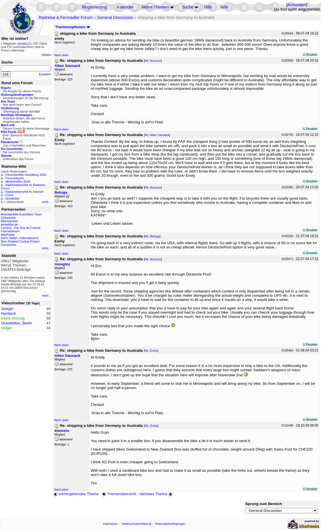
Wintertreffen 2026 (17, 181)
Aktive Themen (155, 7)
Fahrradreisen (10, 231)
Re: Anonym (153, 60)
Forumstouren (14, 178)
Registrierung (94, 7)
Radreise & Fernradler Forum (66, 17)
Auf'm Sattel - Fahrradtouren (20, 238)
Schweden (12, 198)
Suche (188, 7)
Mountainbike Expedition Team (21, 214)
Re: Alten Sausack (157, 135)
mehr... (46, 202)
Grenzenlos (8, 244)
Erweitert (45, 74)
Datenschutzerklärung (136, 523)
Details (46, 54)
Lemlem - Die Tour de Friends (20, 228)
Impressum (110, 523)
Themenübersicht (119, 494)
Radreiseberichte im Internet (24, 191)
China (9, 195)
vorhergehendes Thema (76, 494)
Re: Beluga (152, 236)
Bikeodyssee (9, 221)
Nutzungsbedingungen (170, 523)
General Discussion (115, 17)
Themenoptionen (72, 27)
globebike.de (9, 224)
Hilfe (208, 7)
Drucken (310, 54)
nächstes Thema (156, 494)
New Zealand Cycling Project (20, 241)
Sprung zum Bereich (263, 504)
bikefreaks (8, 234)
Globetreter (8, 217)
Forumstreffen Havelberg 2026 (25, 174)
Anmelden (296, 5)
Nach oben (61, 55)
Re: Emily (151, 350)
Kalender (125, 7)
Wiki (224, 7)
